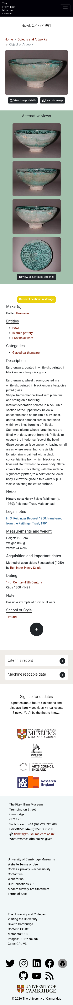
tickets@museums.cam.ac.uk (34, 834)
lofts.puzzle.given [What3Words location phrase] (40, 839)
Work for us (16, 879)
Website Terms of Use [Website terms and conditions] (23, 864)
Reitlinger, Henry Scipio (25, 568)
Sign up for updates (36, 696)
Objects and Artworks (32, 39)
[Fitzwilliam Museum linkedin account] (49, 963)
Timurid (11, 617)
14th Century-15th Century (24, 582)
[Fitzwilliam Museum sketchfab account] (62, 963)
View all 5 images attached (36, 276)
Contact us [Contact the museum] (15, 874)
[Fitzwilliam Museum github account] (23, 975)
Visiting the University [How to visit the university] (22, 919)
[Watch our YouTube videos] (37, 975)
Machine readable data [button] (27, 674)
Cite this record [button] (20, 660)
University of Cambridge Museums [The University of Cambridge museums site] (31, 859)
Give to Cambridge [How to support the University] (20, 924)
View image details (23, 100)
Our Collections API (21, 884)
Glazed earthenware (26, 352)
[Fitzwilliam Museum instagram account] (23, 963)
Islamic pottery (22, 333)
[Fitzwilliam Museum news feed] (49, 975)
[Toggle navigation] (65, 8)
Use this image (52, 100)
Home (9, 39)
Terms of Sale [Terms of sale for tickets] (17, 894)
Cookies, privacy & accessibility (29, 869)
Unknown (22, 313)
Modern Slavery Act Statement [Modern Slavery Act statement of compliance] (29, 889)
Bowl (15, 328)
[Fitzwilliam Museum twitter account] (10, 963)
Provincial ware (22, 338)
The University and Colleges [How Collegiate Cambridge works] (27, 914)
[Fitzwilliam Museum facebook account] (37, 963)
